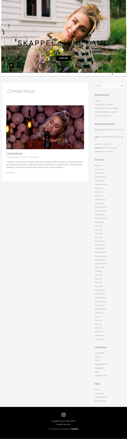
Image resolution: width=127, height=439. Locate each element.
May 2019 (98, 234)
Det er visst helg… (105, 144)
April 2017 (98, 328)
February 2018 (100, 290)
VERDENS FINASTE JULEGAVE (107, 112)
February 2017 (100, 336)
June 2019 (99, 230)
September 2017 (101, 309)
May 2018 (98, 279)
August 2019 (99, 222)
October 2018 (100, 260)
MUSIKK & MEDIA (101, 365)
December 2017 (101, 298)
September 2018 (101, 264)
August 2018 (99, 268)
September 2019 (101, 218)
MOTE (97, 361)
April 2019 (98, 237)
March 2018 (99, 286)
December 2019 (101, 207)
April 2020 (98, 192)
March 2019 (99, 241)
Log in (97, 390)
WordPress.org (100, 401)
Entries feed (99, 394)
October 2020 (100, 181)
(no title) (98, 101)
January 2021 (100, 173)
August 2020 (99, 188)
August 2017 (99, 313)
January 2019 (100, 249)
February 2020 (100, 200)
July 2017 (98, 317)
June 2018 (99, 275)
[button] (112, 74)
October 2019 (100, 215)
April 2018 (98, 283)
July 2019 (98, 226)
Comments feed (101, 397)
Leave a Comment (13, 157)
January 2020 (100, 203)
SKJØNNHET (100, 368)
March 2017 (99, 332)
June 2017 (98, 320)
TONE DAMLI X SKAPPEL (104, 105)
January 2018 (100, 294)
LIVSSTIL (26, 157)
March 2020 (99, 196)
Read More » (11, 172)
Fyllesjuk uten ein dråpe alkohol (107, 108)
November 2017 (101, 302)
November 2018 (101, 256)
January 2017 (100, 339)
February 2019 (100, 245)
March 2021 (99, 169)
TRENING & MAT (101, 376)
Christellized (14, 153)
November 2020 (101, 177)
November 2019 (101, 211)
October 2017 (100, 305)
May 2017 (98, 324)
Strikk (97, 372)
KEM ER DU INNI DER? (103, 116)
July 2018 (98, 271)
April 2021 (98, 166)
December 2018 (101, 252)
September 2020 (101, 185)
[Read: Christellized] (45, 127)
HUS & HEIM (99, 353)
